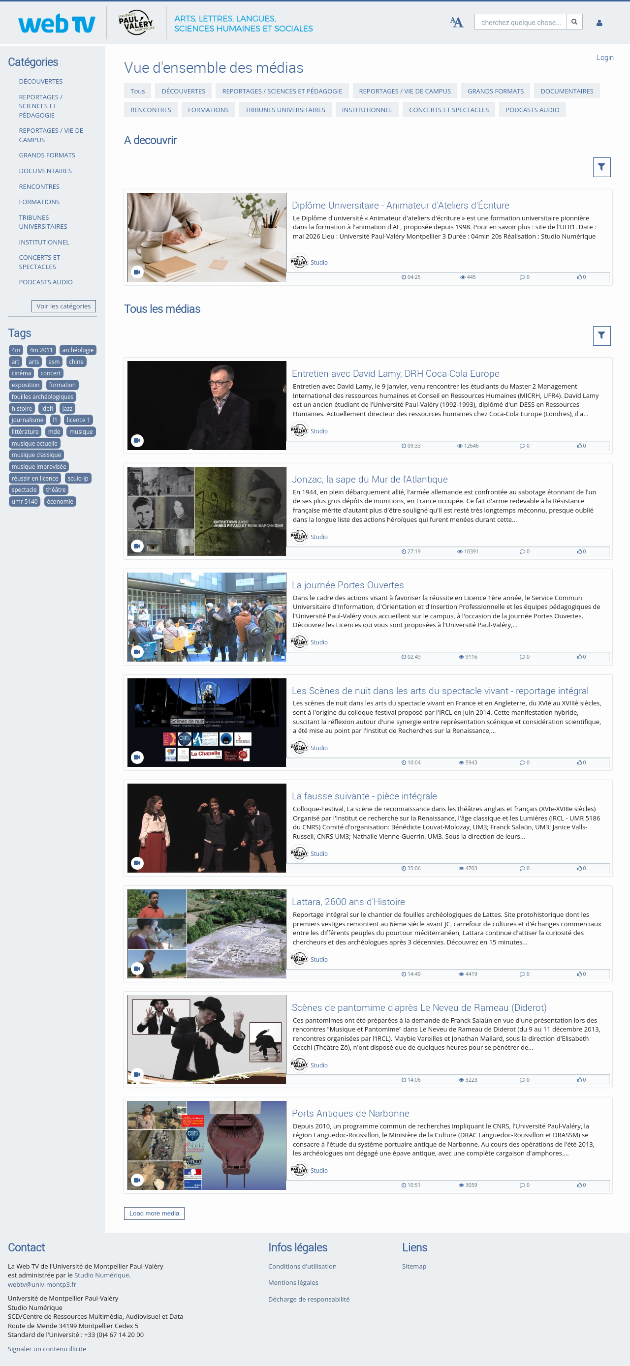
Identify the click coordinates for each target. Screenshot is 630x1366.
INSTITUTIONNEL (44, 242)
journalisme (27, 420)
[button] (602, 167)
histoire (22, 408)
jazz (67, 408)
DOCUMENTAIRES (45, 170)
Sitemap (414, 1266)
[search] (520, 21)
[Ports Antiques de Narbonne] (368, 1145)
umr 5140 (25, 501)
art (15, 361)
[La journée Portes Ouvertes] (368, 617)
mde (54, 431)
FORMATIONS (39, 201)
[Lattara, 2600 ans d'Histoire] (368, 934)
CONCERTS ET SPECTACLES (40, 262)
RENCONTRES (39, 186)
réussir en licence (35, 478)
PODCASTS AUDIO (46, 281)
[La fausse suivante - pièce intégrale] (368, 828)
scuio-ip (78, 478)
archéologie (78, 350)
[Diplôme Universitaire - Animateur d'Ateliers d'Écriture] (368, 237)
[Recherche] (575, 21)
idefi (47, 408)
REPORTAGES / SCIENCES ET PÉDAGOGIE (41, 106)
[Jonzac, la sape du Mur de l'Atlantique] (368, 511)
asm (54, 361)
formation (62, 385)
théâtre (56, 489)
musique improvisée (39, 466)
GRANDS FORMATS (47, 155)
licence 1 (78, 420)
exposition (26, 385)
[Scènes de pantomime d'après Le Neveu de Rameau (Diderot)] (368, 1040)
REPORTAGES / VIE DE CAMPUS (51, 135)
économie (60, 501)
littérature (25, 431)
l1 (55, 420)
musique (81, 431)
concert (51, 373)
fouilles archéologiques (43, 396)
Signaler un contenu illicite (47, 1348)
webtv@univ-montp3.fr (42, 1284)
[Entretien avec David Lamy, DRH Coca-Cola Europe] (368, 406)
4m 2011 (41, 350)
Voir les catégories (64, 306)
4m (16, 350)
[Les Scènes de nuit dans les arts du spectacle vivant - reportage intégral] (368, 723)
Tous (137, 91)
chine (76, 361)
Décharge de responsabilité (309, 1299)
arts (34, 361)
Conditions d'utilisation (302, 1266)
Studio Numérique (101, 1275)
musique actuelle (35, 443)
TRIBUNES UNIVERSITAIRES (43, 222)
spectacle (24, 489)
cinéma (22, 373)
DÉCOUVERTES (41, 81)
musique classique (36, 454)
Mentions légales (293, 1282)
